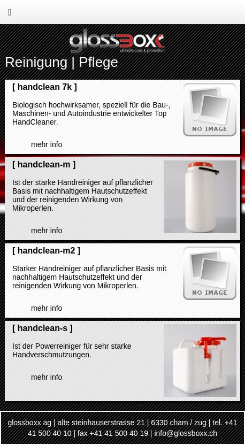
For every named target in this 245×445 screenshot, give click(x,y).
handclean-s (42, 328)
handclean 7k (45, 86)
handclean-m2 (46, 250)
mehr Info (46, 144)
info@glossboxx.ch (185, 433)
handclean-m (44, 164)
